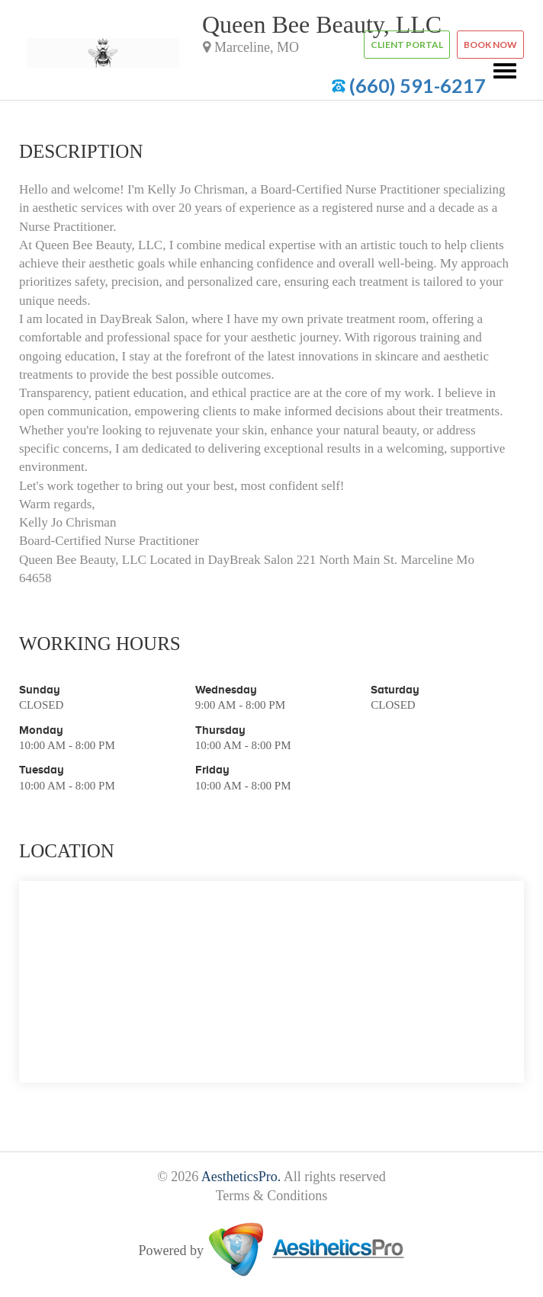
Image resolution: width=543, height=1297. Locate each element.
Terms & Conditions (272, 1195)
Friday (212, 769)
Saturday (395, 689)
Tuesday (41, 769)
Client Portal (407, 44)
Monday (41, 729)
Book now (490, 44)
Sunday (39, 689)
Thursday (220, 729)
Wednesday (226, 689)
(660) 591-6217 (417, 85)
